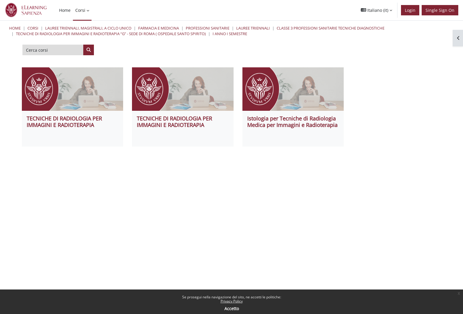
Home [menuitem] (65, 10)
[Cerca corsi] (53, 50)
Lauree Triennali (253, 28)
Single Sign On (439, 10)
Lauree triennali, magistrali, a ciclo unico (88, 28)
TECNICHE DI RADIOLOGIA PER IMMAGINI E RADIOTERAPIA (64, 121)
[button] (376, 10)
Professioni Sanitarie (207, 28)
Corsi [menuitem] (80, 10)
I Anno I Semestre (230, 33)
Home (15, 28)
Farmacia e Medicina (158, 28)
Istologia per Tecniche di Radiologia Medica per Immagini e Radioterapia (292, 121)
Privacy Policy (232, 301)
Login (410, 10)
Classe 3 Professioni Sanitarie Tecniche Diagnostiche (330, 28)
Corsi (32, 28)
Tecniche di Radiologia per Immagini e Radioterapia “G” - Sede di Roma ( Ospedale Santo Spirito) (111, 33)
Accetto (231, 308)
